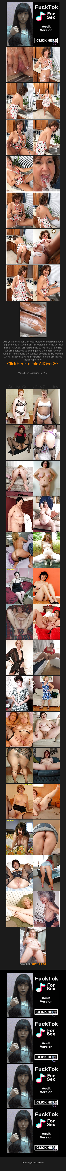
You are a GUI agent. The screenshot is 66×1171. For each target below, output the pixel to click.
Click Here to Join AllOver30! (33, 363)
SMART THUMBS (39, 964)
